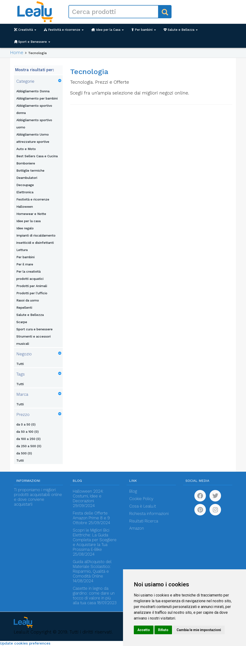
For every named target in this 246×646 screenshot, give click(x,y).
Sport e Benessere (32, 42)
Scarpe (21, 322)
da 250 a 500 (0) (28, 446)
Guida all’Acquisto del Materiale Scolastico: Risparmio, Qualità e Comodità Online (92, 568)
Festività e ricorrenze (64, 29)
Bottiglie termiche (30, 170)
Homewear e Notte (31, 214)
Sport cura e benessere (34, 329)
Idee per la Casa (107, 29)
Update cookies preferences (25, 643)
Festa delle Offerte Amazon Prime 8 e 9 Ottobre (91, 518)
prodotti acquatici (29, 279)
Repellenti (24, 307)
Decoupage (25, 185)
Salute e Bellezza (181, 29)
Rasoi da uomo (27, 300)
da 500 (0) (24, 453)
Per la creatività (28, 271)
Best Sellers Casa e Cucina (37, 156)
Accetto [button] (143, 630)
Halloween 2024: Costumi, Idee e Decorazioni (88, 496)
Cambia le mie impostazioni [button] (199, 630)
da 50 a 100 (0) (27, 431)
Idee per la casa (28, 221)
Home (16, 52)
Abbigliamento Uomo (32, 134)
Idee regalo (25, 228)
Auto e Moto (26, 149)
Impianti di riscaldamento (35, 235)
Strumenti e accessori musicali (33, 339)
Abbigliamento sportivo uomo (34, 123)
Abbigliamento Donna (32, 91)
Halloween (24, 206)
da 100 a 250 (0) (28, 439)
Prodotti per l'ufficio (31, 293)
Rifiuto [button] (163, 630)
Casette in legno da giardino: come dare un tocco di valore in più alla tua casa (94, 595)
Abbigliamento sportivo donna (34, 109)
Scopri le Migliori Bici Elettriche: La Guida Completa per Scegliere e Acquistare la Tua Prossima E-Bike (95, 540)
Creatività (25, 29)
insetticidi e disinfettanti (35, 243)
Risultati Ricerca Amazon (143, 525)
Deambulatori (26, 178)
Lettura (22, 250)
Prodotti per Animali (31, 286)
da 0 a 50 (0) (26, 424)
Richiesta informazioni (149, 513)
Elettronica (24, 192)
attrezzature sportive (32, 142)
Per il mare (24, 264)
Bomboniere (25, 163)
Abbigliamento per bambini (37, 98)
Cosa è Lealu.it (142, 506)
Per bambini (143, 29)
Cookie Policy (141, 498)
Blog (133, 491)
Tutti (20, 364)
